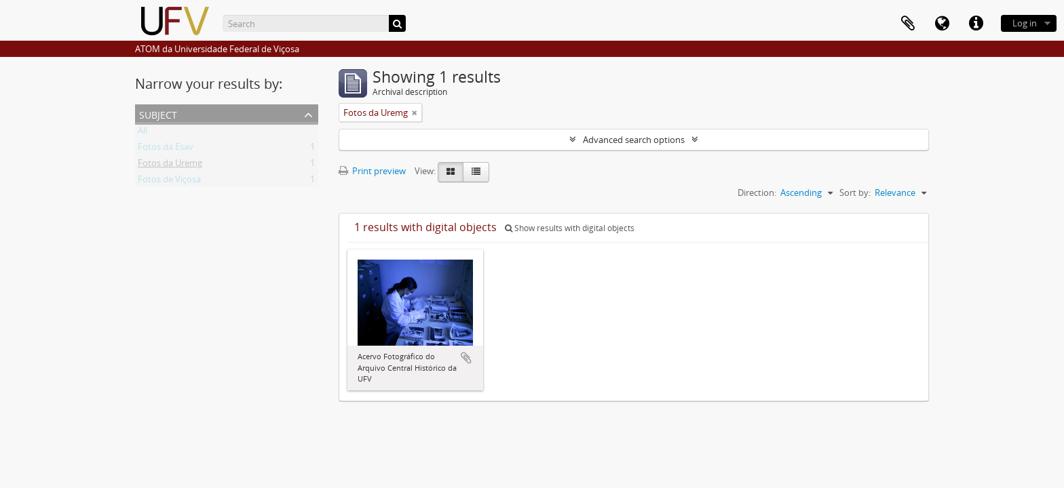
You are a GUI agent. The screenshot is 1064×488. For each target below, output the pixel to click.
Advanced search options (634, 140)
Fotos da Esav (165, 149)
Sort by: (855, 192)
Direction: (757, 192)
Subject (158, 113)
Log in (1024, 23)
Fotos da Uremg (170, 165)
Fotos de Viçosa (169, 182)
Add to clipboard (466, 358)
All (142, 133)
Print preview (372, 171)
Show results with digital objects (569, 228)
